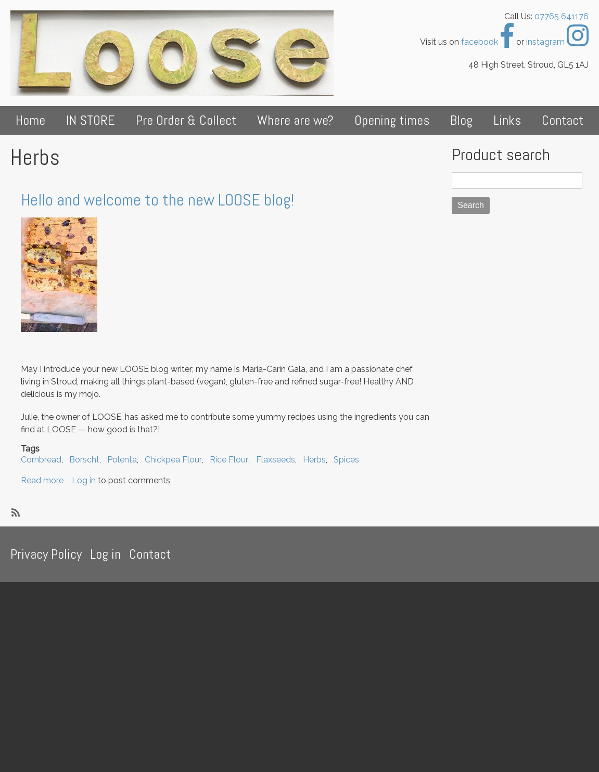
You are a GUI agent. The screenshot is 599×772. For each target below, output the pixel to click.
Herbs (314, 460)
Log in (84, 480)
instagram (557, 42)
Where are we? (295, 120)
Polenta (122, 460)
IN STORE (90, 120)
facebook (487, 42)
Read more (42, 480)
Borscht (84, 460)
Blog (461, 120)
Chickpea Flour (173, 460)
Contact (562, 120)
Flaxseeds (275, 460)
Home (30, 120)
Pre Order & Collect (186, 120)
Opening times (391, 120)
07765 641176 (561, 16)
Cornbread (41, 460)
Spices (346, 460)
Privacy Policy (46, 554)
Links (507, 120)
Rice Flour (229, 460)
